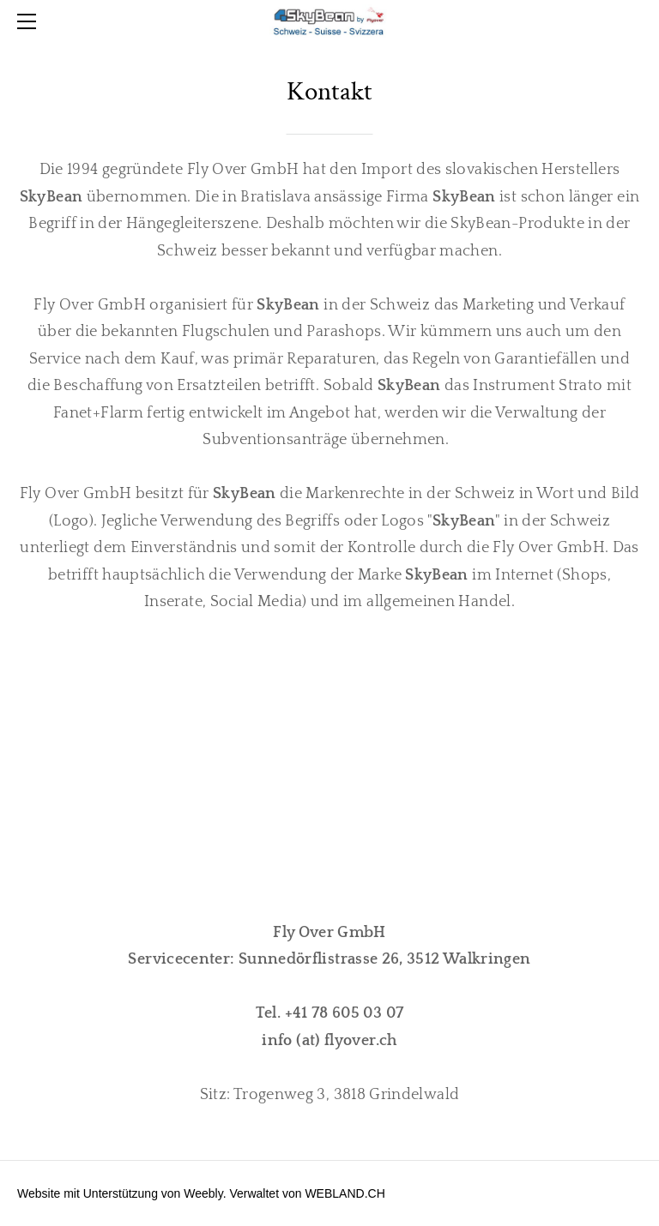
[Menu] (30, 21)
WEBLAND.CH (344, 1193)
